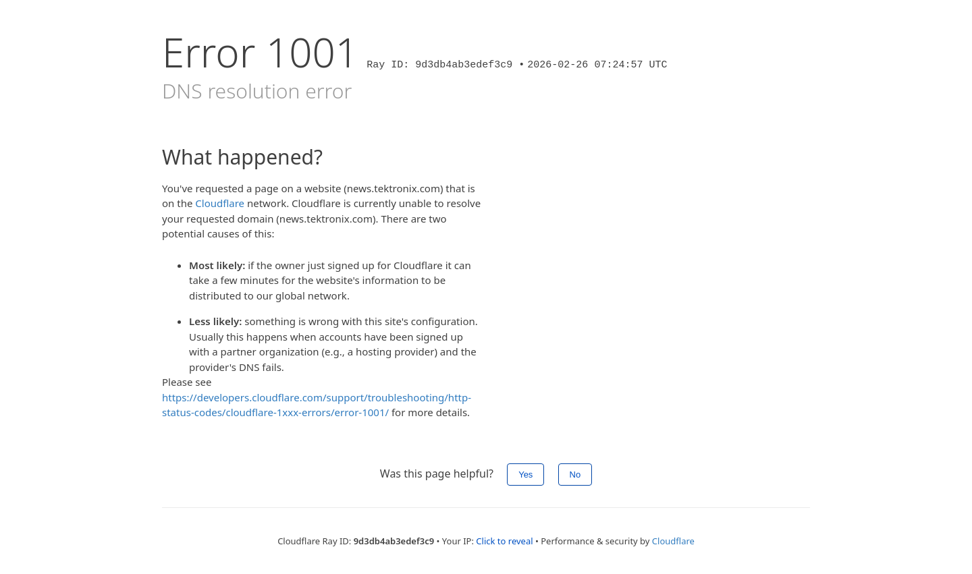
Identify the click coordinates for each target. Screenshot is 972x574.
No (575, 474)
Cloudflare (219, 203)
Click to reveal (504, 541)
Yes (525, 474)
